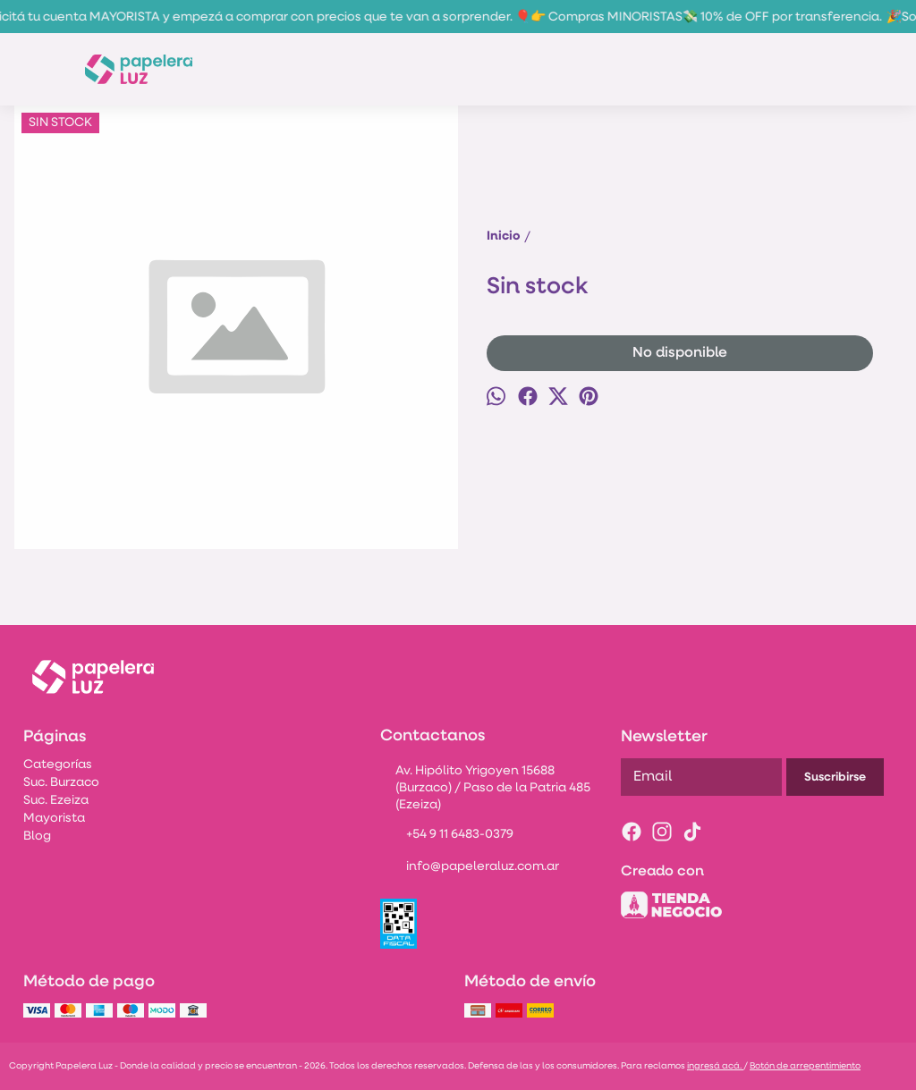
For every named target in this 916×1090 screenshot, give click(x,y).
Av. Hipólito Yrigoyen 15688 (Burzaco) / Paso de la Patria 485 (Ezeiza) (485, 788)
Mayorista (54, 818)
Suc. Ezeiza (56, 800)
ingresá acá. (715, 1066)
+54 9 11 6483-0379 (446, 836)
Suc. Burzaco (61, 783)
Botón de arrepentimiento (805, 1066)
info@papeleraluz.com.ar (469, 868)
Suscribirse (835, 777)
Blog (37, 836)
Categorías (57, 765)
